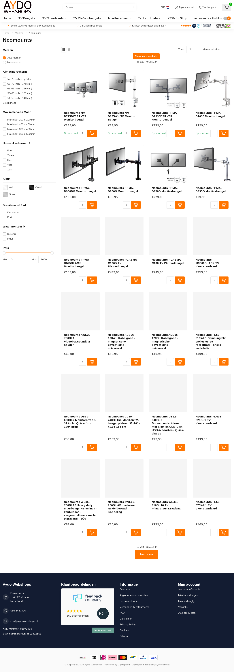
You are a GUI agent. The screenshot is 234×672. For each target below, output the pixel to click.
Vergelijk (183, 607)
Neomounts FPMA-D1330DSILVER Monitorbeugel (165, 116)
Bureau (11, 234)
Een (9, 150)
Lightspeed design (142, 664)
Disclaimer (126, 618)
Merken (19, 33)
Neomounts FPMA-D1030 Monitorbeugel (210, 114)
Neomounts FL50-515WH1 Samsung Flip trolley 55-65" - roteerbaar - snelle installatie (211, 341)
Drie (9, 160)
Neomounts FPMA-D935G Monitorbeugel (211, 189)
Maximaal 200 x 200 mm (21, 119)
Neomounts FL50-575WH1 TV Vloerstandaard (208, 505)
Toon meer (146, 554)
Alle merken (14, 57)
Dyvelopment (162, 664)
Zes (9, 169)
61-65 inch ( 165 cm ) (19, 88)
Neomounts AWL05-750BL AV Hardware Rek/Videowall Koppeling (121, 506)
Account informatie (189, 589)
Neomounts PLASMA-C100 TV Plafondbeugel (168, 261)
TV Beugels (26, 18)
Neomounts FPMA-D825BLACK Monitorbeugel (77, 263)
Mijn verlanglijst (187, 601)
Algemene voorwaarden (134, 595)
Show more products (146, 56)
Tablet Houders (149, 18)
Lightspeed (124, 664)
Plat (9, 217)
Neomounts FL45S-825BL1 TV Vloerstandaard (209, 420)
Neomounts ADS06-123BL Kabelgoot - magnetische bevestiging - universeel (165, 341)
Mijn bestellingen (188, 595)
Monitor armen (118, 18)
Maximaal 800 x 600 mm (21, 134)
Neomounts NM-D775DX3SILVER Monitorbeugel (75, 116)
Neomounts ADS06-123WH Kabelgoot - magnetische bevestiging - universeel (121, 341)
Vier (9, 164)
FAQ (122, 613)
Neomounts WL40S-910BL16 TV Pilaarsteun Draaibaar (167, 505)
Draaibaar (13, 212)
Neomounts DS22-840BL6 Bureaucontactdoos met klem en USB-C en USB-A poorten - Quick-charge (168, 425)
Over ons (125, 589)
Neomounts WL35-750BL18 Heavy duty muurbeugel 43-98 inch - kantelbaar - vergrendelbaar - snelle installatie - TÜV (80, 510)
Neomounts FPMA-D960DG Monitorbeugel (80, 189)
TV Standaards (53, 18)
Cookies (124, 630)
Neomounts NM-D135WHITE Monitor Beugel (122, 116)
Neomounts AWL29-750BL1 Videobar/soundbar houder (77, 339)
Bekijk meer (9, 103)
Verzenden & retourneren (135, 607)
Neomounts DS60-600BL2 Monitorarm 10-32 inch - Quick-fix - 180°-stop (80, 421)
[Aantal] (82, 133)
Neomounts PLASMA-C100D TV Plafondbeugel (123, 263)
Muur (10, 238)
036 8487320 (18, 610)
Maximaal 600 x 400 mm (21, 129)
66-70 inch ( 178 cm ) (19, 83)
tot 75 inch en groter (19, 79)
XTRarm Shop (177, 18)
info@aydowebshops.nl (24, 621)
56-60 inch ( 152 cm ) (19, 93)
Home (7, 18)
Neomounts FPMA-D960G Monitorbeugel (123, 189)
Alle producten (187, 613)
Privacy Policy (127, 624)
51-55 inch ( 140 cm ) (19, 98)
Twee (10, 155)
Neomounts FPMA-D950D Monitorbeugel (167, 189)
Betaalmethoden (129, 601)
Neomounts (35, 33)
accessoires (202, 18)
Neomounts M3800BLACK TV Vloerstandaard (207, 263)
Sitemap (124, 636)
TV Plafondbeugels (87, 18)
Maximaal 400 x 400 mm (21, 124)
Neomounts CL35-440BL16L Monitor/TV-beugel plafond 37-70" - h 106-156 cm (124, 421)
